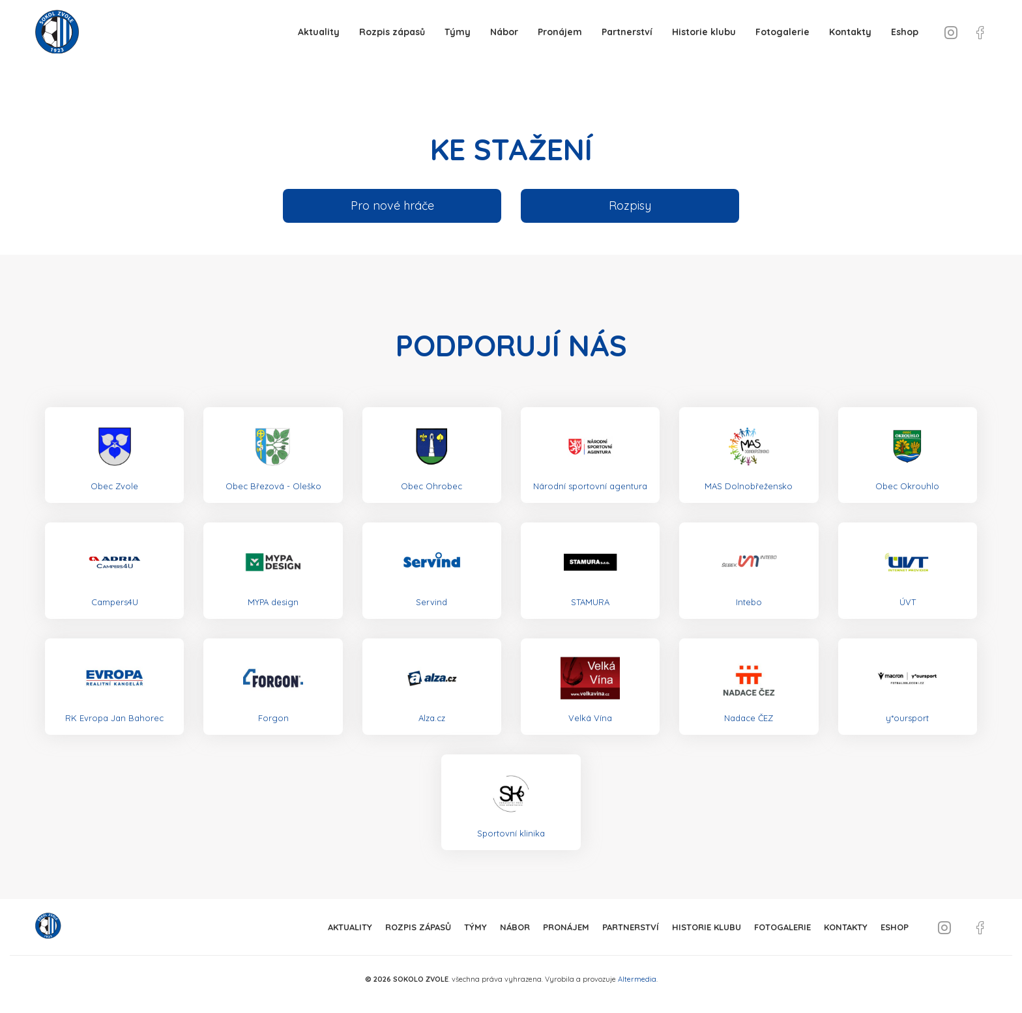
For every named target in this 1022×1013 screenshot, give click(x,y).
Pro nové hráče (392, 205)
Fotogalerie (782, 32)
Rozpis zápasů (392, 32)
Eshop (904, 32)
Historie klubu (704, 32)
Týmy (458, 32)
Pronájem (560, 32)
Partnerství (627, 32)
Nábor (504, 32)
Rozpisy (630, 205)
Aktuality (319, 32)
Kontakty (850, 32)
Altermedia (637, 979)
